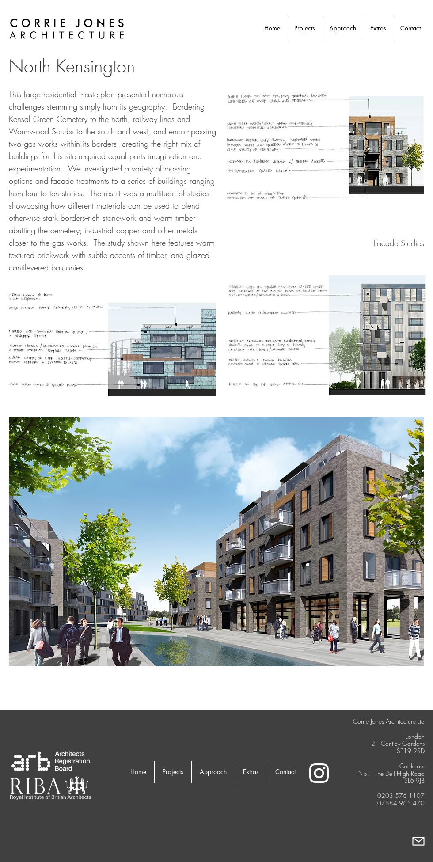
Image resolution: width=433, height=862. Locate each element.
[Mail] (418, 841)
